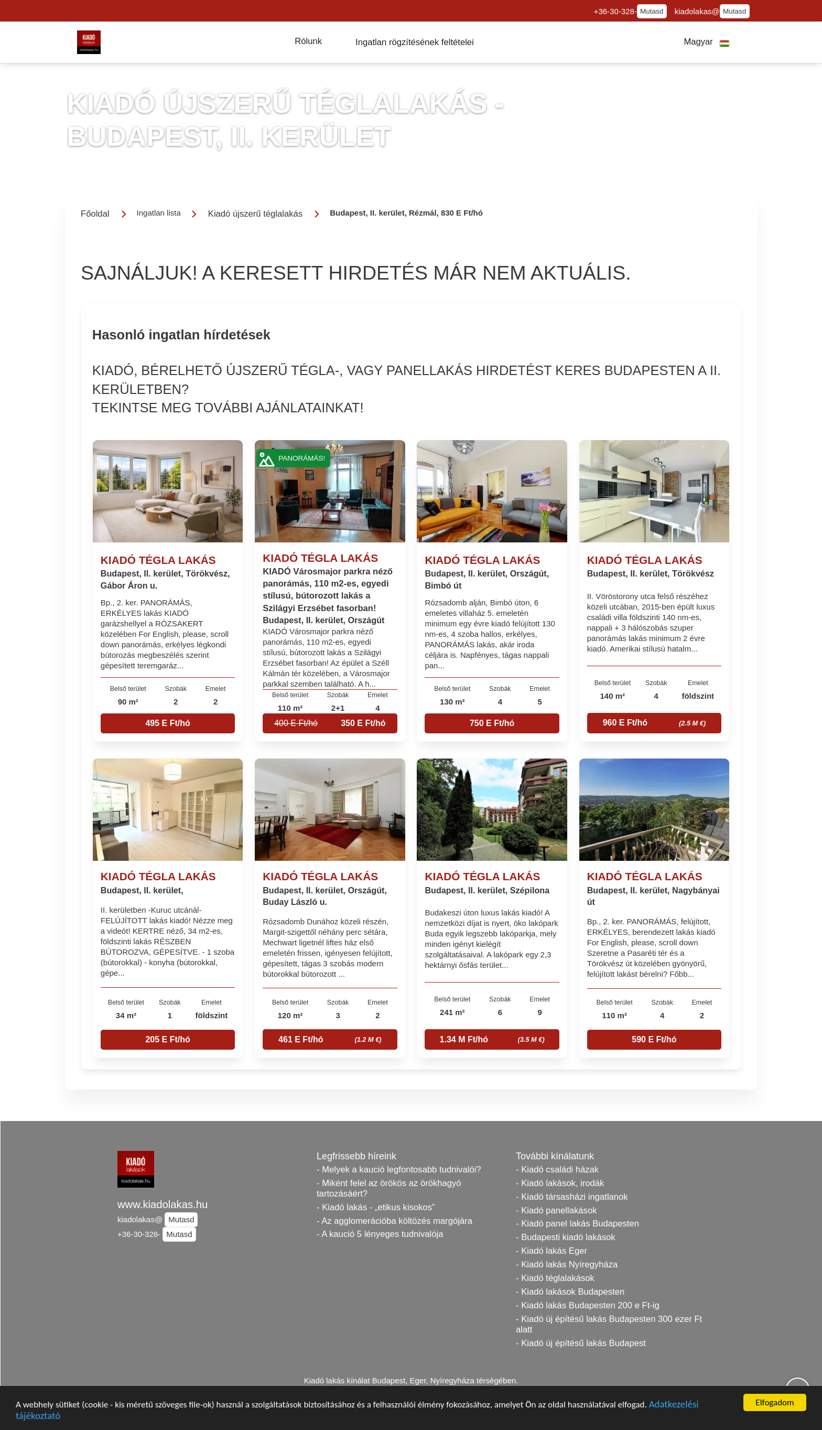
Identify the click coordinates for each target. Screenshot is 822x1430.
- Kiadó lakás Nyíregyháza (567, 1264)
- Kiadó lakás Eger (551, 1251)
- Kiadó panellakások (556, 1210)
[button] (308, 41)
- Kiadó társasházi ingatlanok (572, 1197)
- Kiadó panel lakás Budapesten (577, 1224)
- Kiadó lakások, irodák (560, 1183)
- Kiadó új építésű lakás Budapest (581, 1343)
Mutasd (651, 11)
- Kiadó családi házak (557, 1170)
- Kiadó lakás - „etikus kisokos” (376, 1207)
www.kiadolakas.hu (162, 1204)
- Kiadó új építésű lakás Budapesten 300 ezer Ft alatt (609, 1324)
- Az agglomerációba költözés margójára (394, 1221)
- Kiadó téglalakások (555, 1278)
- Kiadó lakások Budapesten (570, 1292)
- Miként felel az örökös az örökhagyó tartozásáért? (389, 1188)
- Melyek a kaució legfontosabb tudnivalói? (399, 1170)
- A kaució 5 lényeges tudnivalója (380, 1234)
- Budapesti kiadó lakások (565, 1237)
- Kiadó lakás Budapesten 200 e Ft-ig (587, 1305)
